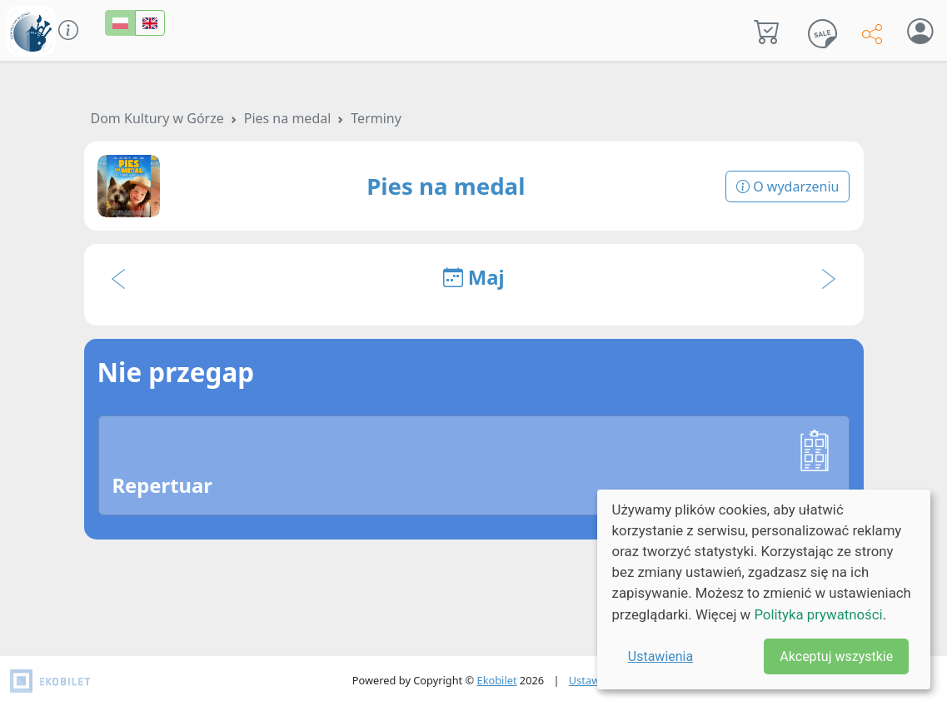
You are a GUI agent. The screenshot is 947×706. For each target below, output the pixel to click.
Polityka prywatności (818, 614)
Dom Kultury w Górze (157, 118)
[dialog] (763, 589)
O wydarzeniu (787, 186)
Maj (474, 277)
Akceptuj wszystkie (836, 656)
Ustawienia (660, 656)
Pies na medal (287, 118)
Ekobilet (497, 680)
